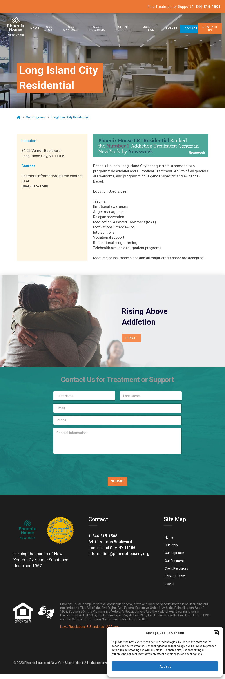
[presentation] (79, 470)
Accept (165, 666)
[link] (16, 28)
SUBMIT (117, 481)
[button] (216, 633)
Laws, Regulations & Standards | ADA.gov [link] (89, 627)
